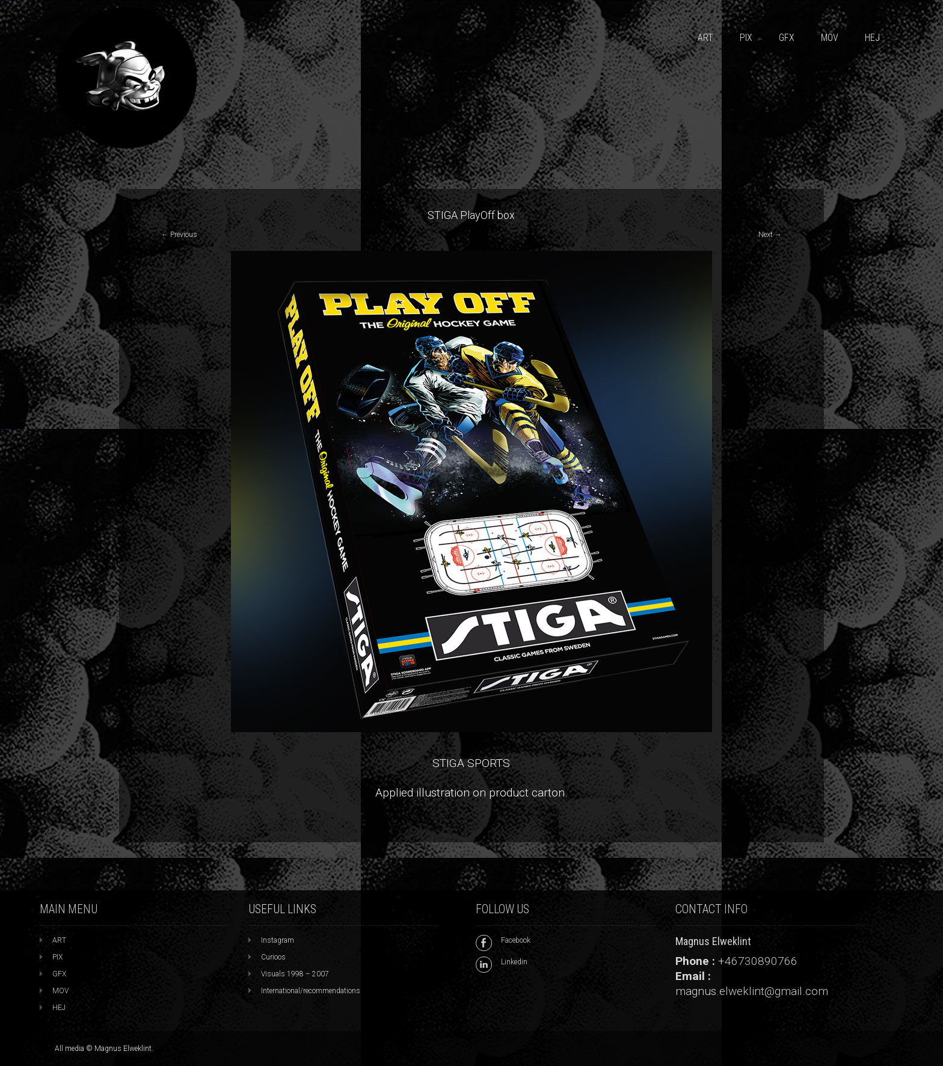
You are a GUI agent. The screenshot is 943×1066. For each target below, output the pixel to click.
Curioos (273, 957)
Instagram (277, 940)
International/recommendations (310, 991)
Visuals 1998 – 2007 (295, 974)
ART (705, 37)
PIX (746, 37)
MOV (829, 37)
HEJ (872, 37)
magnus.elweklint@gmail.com (751, 991)
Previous (179, 234)
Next (770, 234)
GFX (786, 37)
